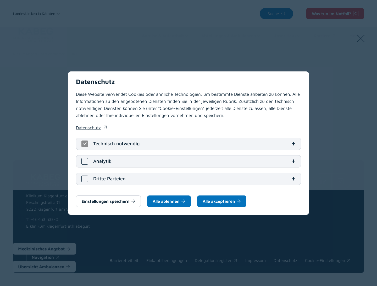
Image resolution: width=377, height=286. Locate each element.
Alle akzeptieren (219, 201)
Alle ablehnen (166, 201)
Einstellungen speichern (105, 201)
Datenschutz (88, 127)
